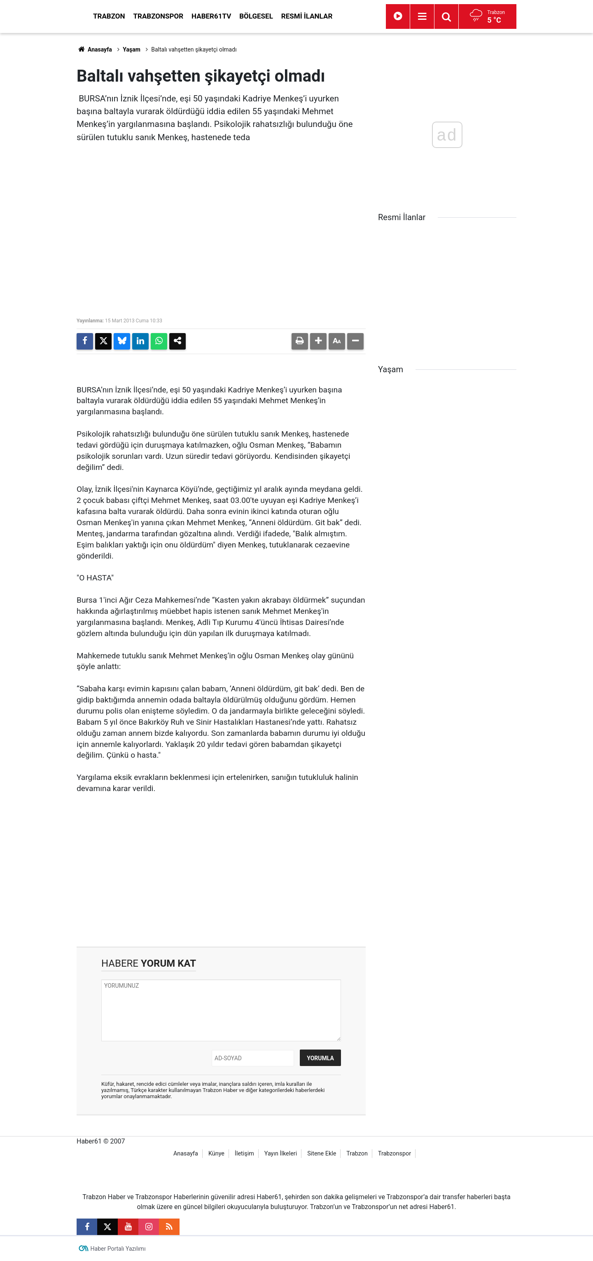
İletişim (244, 1153)
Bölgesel (330, 16)
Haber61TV (285, 16)
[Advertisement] (37, 156)
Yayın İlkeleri (280, 1153)
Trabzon (183, 16)
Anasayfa (94, 49)
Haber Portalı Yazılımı (118, 1248)
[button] (318, 341)
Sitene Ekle (321, 1153)
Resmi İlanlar (380, 16)
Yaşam (131, 49)
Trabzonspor (233, 16)
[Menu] (459, 16)
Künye (216, 1153)
